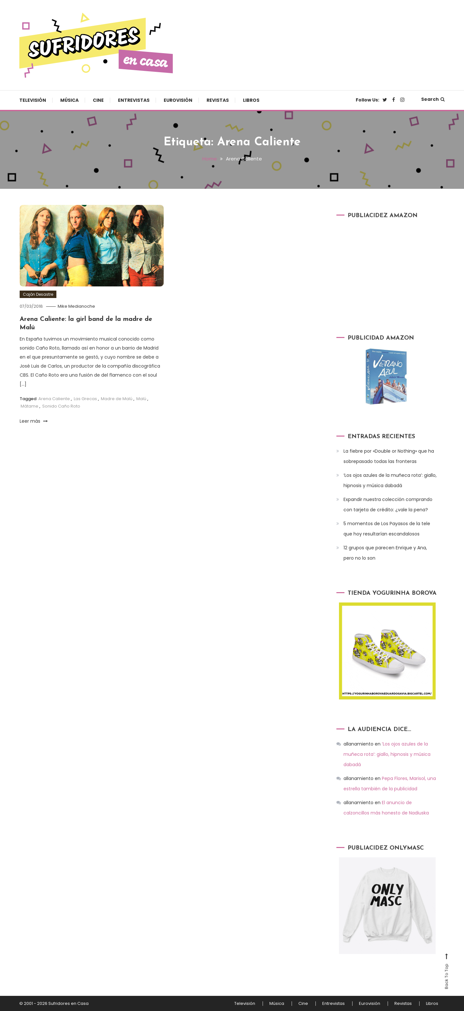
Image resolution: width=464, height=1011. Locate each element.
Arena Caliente (54, 399)
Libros (251, 100)
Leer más (34, 421)
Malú (141, 399)
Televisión (32, 100)
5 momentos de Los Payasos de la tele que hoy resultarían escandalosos (386, 528)
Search (433, 99)
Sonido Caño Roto (61, 406)
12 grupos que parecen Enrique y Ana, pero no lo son (385, 552)
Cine (98, 100)
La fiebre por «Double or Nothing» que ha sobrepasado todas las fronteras (388, 456)
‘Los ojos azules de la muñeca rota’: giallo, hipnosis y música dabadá (390, 480)
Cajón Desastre (38, 294)
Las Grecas (85, 399)
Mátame (29, 406)
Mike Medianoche (76, 306)
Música (69, 100)
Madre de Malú (116, 399)
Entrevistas (134, 100)
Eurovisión (178, 100)
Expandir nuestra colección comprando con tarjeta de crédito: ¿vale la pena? (387, 504)
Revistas (218, 100)
